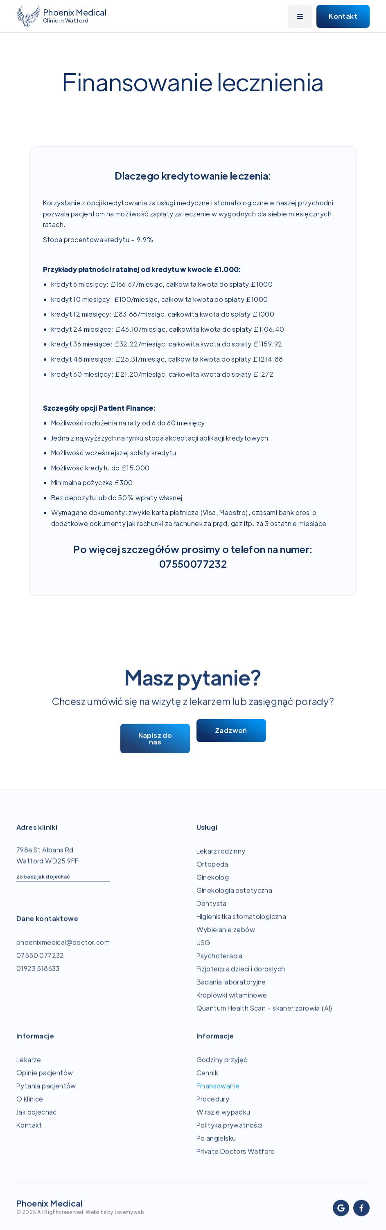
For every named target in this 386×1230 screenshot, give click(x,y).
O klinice (29, 1103)
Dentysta (211, 908)
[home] (61, 16)
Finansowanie (218, 1090)
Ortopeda (212, 868)
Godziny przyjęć (222, 1064)
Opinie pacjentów (44, 1077)
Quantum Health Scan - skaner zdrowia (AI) (264, 1012)
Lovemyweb (129, 1216)
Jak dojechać (36, 1116)
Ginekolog (212, 881)
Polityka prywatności (229, 1129)
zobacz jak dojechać (43, 881)
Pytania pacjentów (46, 1090)
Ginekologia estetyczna (234, 894)
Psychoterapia (219, 960)
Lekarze (28, 1064)
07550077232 (193, 563)
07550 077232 (40, 960)
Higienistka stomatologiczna (241, 921)
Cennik (207, 1077)
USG (203, 947)
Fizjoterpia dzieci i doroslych (240, 973)
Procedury (213, 1103)
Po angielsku (216, 1142)
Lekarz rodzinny (221, 855)
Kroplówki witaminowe (231, 999)
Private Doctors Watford (235, 1155)
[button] (300, 16)
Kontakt (29, 1129)
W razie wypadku (223, 1116)
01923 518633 (38, 973)
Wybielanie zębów (225, 934)
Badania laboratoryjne (231, 986)
